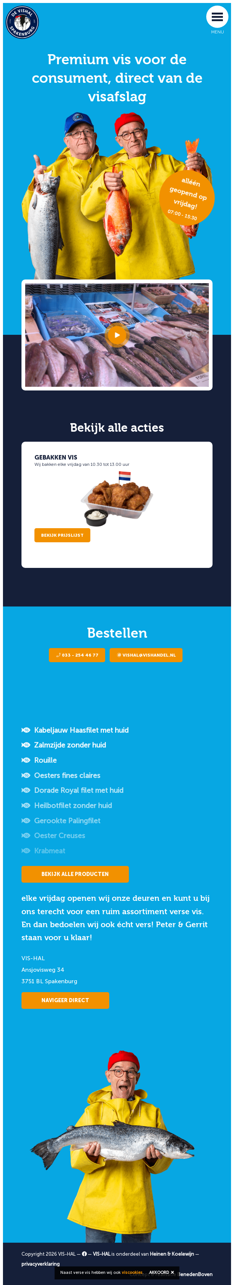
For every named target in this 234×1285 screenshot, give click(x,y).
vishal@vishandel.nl (146, 655)
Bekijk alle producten (75, 874)
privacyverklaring (40, 1264)
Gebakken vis (55, 458)
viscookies (132, 1272)
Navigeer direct (65, 1000)
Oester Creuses (53, 835)
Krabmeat (43, 851)
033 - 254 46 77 (77, 655)
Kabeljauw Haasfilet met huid (74, 730)
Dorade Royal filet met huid (72, 790)
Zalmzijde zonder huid (63, 745)
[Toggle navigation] (217, 17)
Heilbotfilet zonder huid (66, 805)
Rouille (39, 760)
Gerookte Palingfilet (60, 821)
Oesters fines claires (60, 775)
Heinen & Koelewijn (172, 1254)
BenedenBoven (195, 1274)
